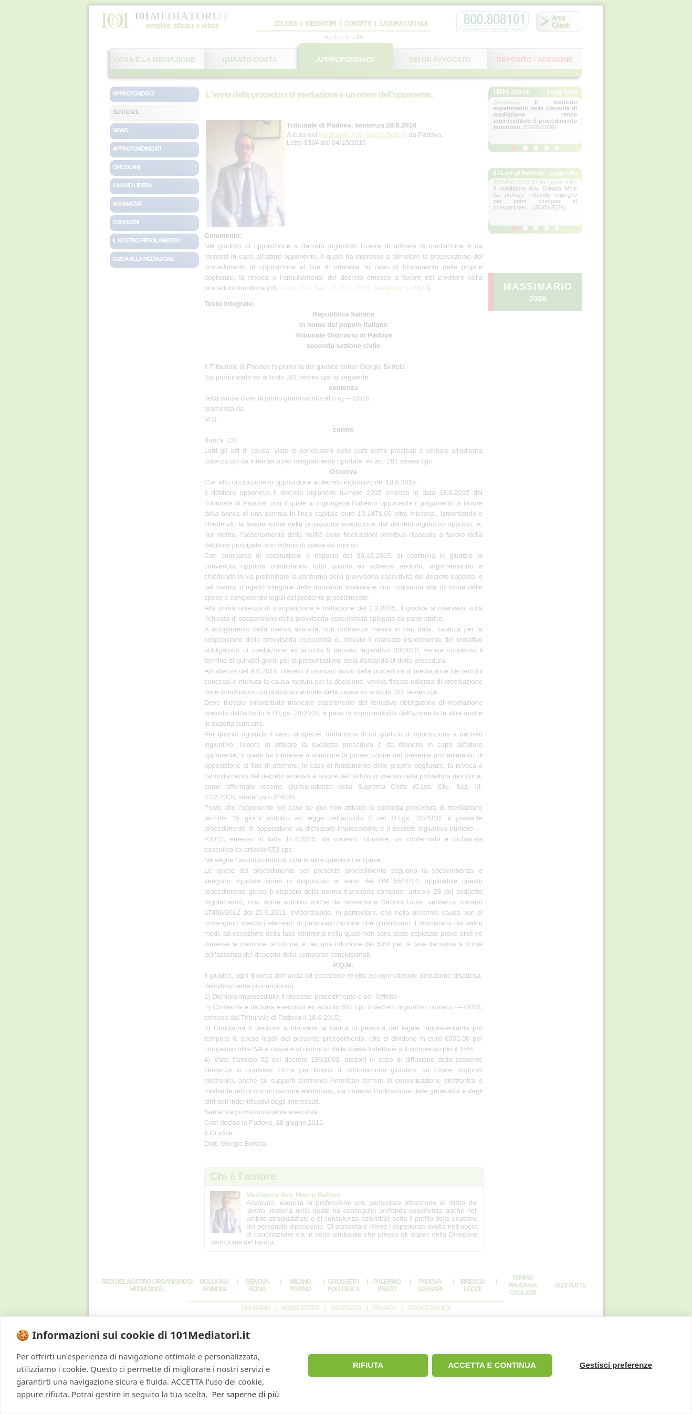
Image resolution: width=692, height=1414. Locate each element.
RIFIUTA (368, 1364)
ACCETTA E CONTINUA (492, 1364)
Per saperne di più (245, 1394)
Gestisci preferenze (616, 1364)
